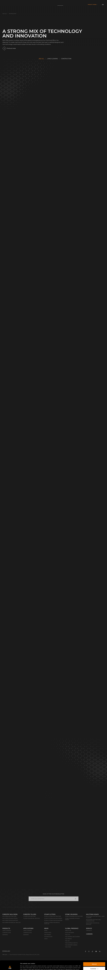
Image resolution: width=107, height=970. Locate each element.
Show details (23, 967)
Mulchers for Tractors (9, 916)
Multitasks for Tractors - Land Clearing (95, 917)
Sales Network (69, 932)
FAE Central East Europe (72, 936)
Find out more (11, 48)
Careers (89, 934)
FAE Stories (47, 934)
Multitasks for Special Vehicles (92, 923)
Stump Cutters (49, 914)
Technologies (48, 936)
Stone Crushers (71, 914)
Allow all (94, 955)
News (46, 928)
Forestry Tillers (29, 914)
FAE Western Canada (71, 945)
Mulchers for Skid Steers (9, 918)
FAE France (68, 938)
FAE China (68, 947)
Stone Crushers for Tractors (74, 916)
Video (46, 938)
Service (89, 928)
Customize (94, 960)
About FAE (68, 930)
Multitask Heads (92, 914)
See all (41, 60)
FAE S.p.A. (4, 13)
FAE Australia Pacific (71, 942)
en (103, 4)
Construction (66, 60)
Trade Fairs (47, 932)
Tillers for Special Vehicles (31, 918)
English (6, 951)
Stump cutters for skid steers (53, 918)
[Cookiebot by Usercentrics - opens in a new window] (10, 967)
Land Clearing (27, 930)
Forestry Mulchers (10, 914)
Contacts (89, 930)
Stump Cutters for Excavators (53, 920)
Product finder (92, 4)
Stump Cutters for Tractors (52, 916)
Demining (5, 934)
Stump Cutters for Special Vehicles (52, 923)
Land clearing (52, 60)
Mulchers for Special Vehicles (11, 922)
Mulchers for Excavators (10, 920)
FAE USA (67, 940)
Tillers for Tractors (29, 916)
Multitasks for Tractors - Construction (93, 920)
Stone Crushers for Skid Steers (72, 919)
